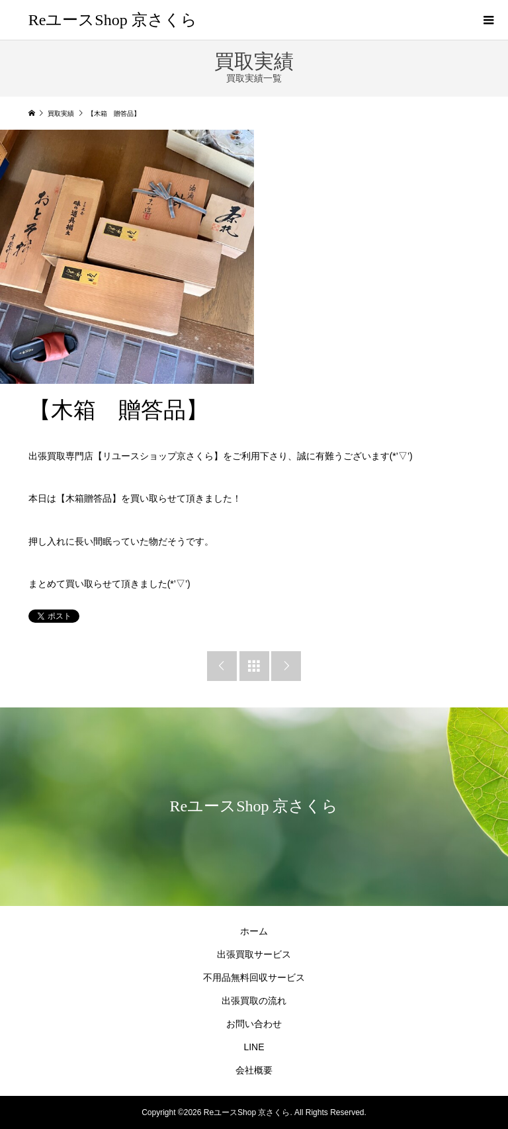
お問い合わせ (254, 1023)
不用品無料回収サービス (254, 977)
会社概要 (254, 1070)
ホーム (254, 931)
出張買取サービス (254, 954)
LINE (253, 1047)
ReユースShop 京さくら (112, 19)
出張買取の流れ (254, 1000)
